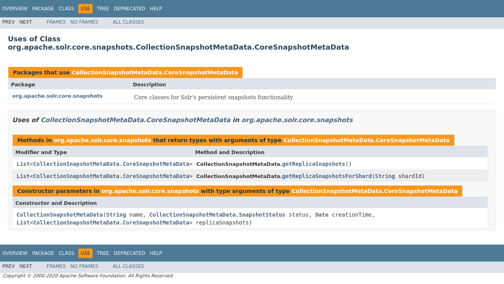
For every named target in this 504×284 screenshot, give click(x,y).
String (385, 176)
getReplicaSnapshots (313, 164)
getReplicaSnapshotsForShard (327, 176)
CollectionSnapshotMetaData (60, 215)
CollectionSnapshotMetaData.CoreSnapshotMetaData (155, 72)
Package (43, 8)
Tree (103, 8)
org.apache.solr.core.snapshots (57, 96)
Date (322, 215)
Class (66, 8)
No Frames (84, 22)
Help (156, 8)
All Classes (128, 22)
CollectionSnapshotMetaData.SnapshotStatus (217, 215)
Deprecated (129, 8)
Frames (56, 22)
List (23, 164)
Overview (15, 8)
